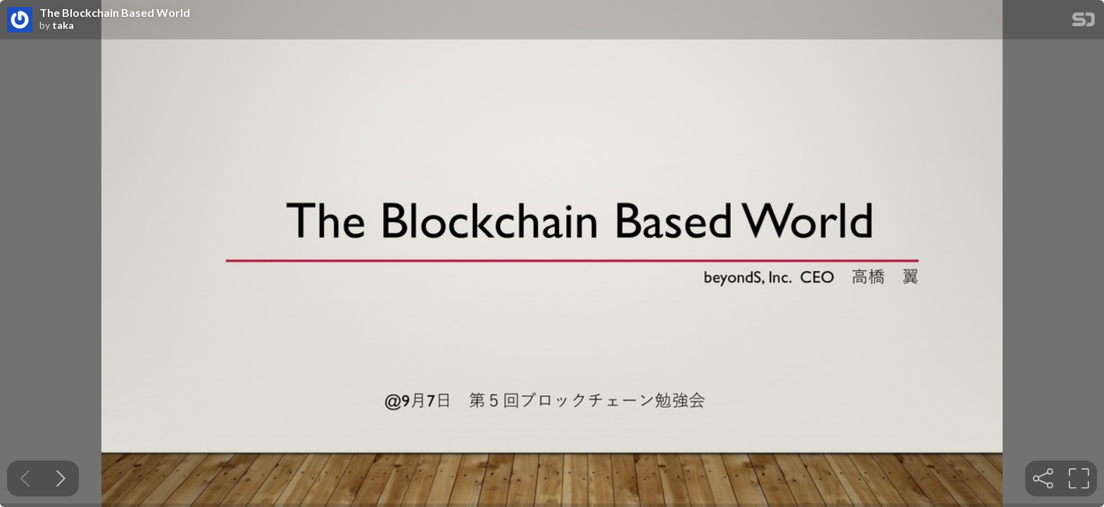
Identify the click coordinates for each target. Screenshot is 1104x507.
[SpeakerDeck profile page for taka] (19, 20)
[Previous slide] (25, 478)
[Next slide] (61, 478)
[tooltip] (1043, 478)
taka (63, 25)
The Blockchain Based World (114, 12)
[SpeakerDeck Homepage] (1083, 22)
